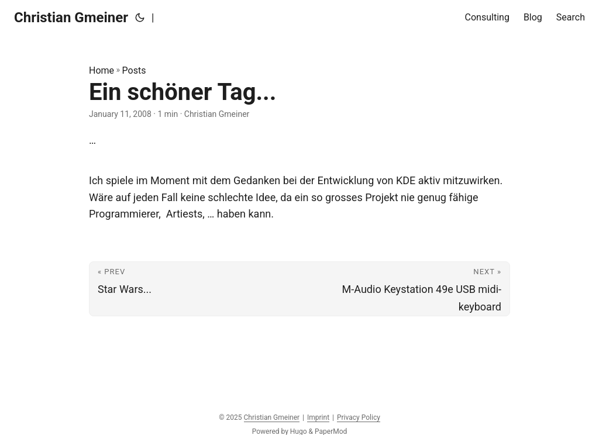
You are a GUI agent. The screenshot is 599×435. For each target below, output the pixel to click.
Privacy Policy (358, 417)
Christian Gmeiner (71, 17)
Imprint (318, 417)
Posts (134, 70)
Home (101, 70)
